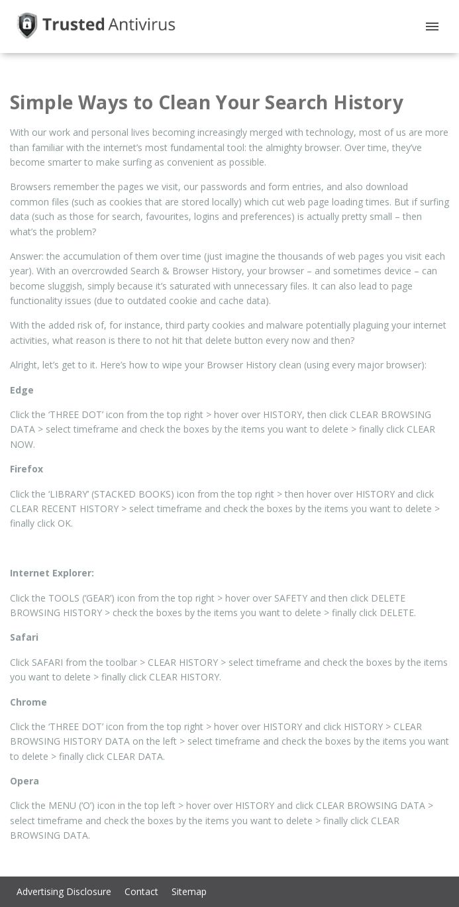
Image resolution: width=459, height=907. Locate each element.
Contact (141, 891)
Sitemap (189, 891)
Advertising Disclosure (64, 891)
